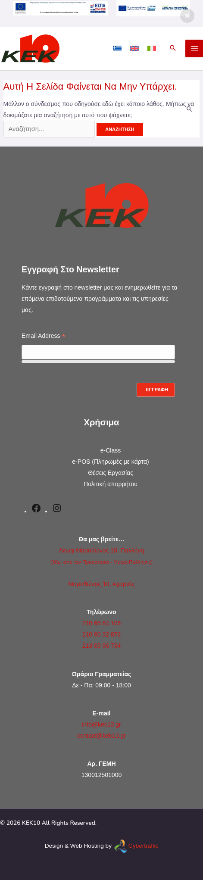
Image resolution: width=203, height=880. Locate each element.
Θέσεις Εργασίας (110, 472)
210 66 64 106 (101, 623)
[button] (173, 48)
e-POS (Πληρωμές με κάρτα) (110, 461)
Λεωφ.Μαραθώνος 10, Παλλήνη (101, 550)
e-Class (110, 450)
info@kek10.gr (101, 724)
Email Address (44, 337)
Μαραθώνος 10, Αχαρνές (101, 583)
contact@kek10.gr (101, 735)
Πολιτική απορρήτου (110, 484)
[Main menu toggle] (194, 48)
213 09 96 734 (101, 645)
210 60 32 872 (101, 634)
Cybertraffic (143, 846)
